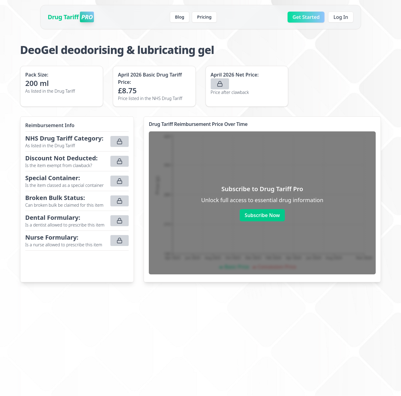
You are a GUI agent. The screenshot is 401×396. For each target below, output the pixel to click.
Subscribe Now (262, 215)
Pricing (204, 17)
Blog (179, 17)
